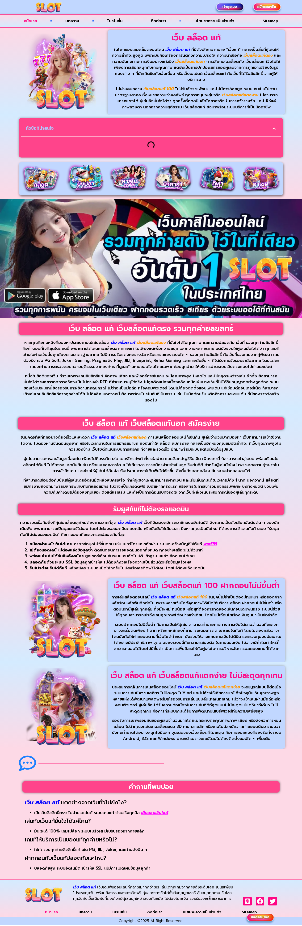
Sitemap (270, 21)
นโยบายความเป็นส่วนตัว (214, 21)
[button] (274, 128)
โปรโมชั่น (114, 21)
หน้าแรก (30, 21)
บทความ (72, 21)
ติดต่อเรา (158, 21)
